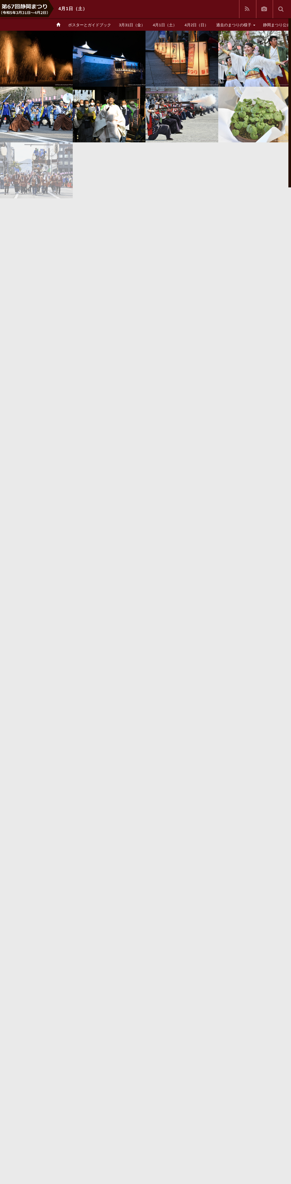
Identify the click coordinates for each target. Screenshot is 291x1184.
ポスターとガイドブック (89, 25)
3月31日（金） (132, 25)
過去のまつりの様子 (235, 25)
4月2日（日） (197, 25)
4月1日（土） (165, 25)
